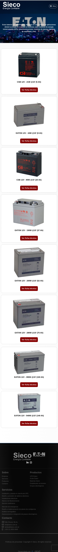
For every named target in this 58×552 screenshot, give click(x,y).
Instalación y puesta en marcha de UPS (15, 493)
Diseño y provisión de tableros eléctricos (15, 496)
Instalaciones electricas (9, 498)
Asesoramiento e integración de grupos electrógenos (19, 514)
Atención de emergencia (10, 507)
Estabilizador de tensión (38, 483)
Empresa (5, 476)
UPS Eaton (33, 476)
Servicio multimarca (8, 503)
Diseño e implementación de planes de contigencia (19, 509)
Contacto (5, 483)
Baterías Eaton (35, 481)
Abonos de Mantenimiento (10, 501)
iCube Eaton (34, 478)
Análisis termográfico (9, 511)
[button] (53, 6)
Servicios (5, 479)
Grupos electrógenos (37, 486)
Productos (5, 481)
